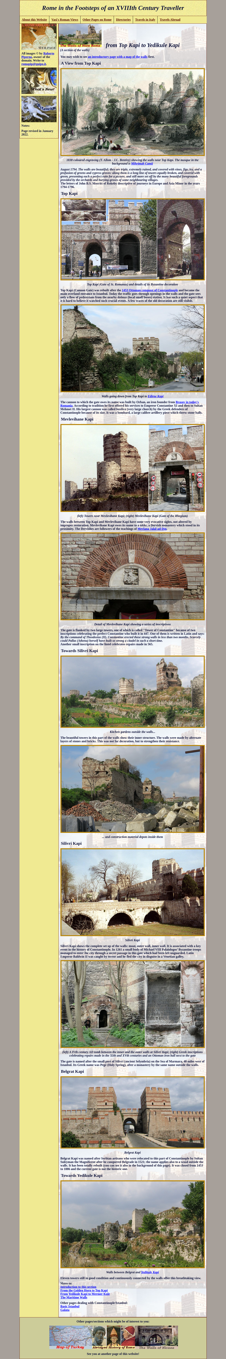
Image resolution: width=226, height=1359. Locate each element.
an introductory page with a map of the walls (118, 56)
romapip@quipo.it (33, 64)
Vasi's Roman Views (64, 19)
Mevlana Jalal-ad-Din (152, 528)
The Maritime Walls (73, 1297)
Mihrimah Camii (142, 163)
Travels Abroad (170, 19)
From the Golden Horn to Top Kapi (84, 1290)
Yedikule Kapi (150, 1272)
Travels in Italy (145, 19)
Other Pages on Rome (97, 19)
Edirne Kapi (155, 396)
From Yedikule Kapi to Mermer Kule (85, 1294)
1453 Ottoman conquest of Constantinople (150, 290)
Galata (64, 1310)
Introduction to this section (78, 1287)
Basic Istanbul (69, 1306)
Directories (123, 19)
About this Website (34, 19)
